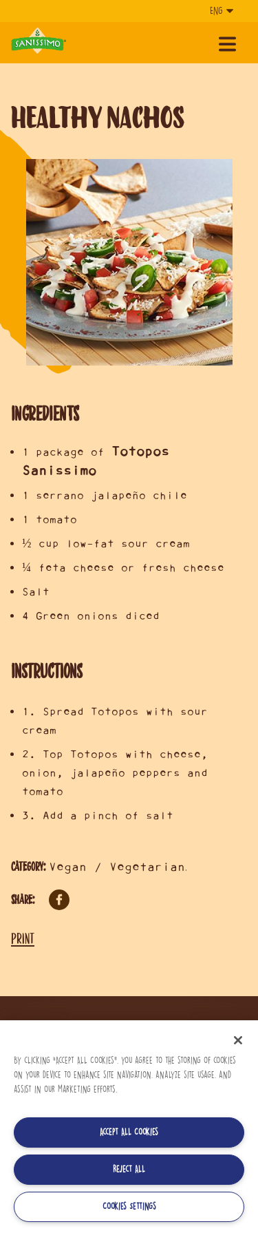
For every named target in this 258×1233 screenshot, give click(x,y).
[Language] (220, 11)
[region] (129, 1126)
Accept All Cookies (129, 1132)
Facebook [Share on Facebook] (59, 899)
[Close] (238, 1040)
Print (22, 938)
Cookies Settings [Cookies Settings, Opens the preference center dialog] (129, 1206)
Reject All (129, 1169)
